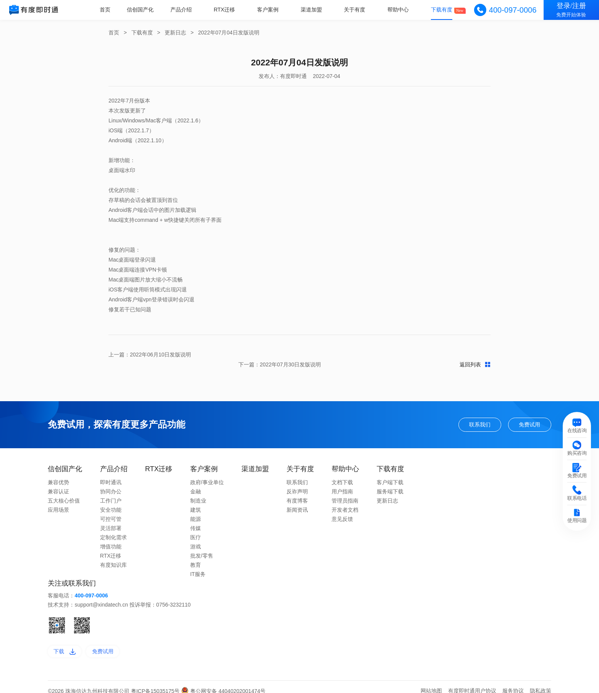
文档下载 (342, 473)
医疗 (195, 528)
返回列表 (299, 354)
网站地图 (431, 682)
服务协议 (513, 682)
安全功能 (110, 501)
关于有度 (355, 10)
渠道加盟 (312, 10)
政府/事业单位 (207, 473)
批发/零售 (201, 546)
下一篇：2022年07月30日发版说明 (449, 354)
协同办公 (110, 482)
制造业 (198, 491)
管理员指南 (345, 491)
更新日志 (175, 32)
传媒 (195, 519)
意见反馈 (342, 510)
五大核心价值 (64, 491)
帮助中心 (399, 10)
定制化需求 (113, 528)
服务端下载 (390, 482)
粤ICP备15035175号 (156, 683)
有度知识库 (113, 556)
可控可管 (110, 510)
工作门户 (110, 491)
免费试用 (528, 415)
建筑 (195, 501)
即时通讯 (110, 473)
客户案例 (269, 10)
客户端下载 (390, 473)
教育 (195, 556)
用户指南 (342, 482)
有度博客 (297, 491)
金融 (195, 482)
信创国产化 (143, 10)
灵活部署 (110, 519)
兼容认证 (58, 482)
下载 (65, 643)
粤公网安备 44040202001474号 (223, 683)
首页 (108, 10)
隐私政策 (540, 682)
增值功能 (110, 537)
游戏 (195, 537)
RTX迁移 (226, 10)
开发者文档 (345, 501)
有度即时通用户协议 (472, 682)
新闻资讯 (297, 501)
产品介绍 (183, 10)
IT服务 (198, 565)
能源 (195, 510)
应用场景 (58, 501)
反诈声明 (297, 482)
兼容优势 (58, 473)
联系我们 (475, 415)
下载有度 (442, 10)
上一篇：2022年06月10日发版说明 (149, 354)
